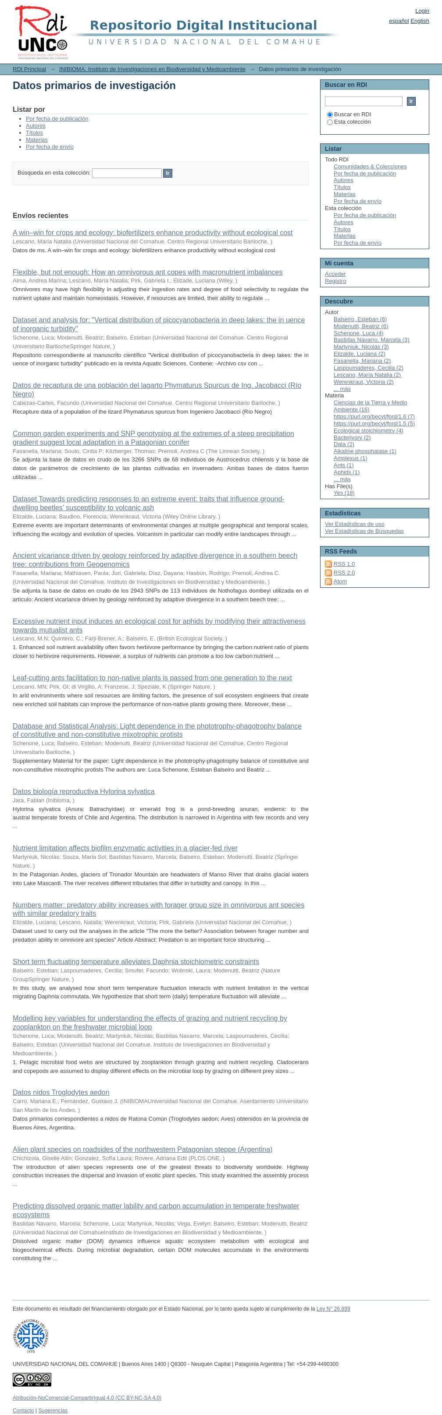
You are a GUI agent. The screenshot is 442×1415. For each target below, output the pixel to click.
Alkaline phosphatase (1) (365, 451)
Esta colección (349, 121)
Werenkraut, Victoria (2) (364, 382)
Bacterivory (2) (352, 437)
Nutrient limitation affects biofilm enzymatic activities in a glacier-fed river (125, 848)
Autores (36, 125)
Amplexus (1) (350, 458)
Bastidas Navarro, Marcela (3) (372, 339)
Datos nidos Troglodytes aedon (61, 1092)
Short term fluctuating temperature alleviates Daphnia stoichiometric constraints (136, 961)
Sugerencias (53, 1411)
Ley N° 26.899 (333, 1309)
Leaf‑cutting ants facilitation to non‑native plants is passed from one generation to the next (152, 678)
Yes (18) (344, 493)
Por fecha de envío (50, 146)
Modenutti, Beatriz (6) (361, 326)
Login (422, 10)
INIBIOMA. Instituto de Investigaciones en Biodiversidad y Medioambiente (152, 69)
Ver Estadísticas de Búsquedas (364, 531)
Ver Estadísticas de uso (355, 524)
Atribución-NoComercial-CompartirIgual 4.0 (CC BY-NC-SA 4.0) (87, 1398)
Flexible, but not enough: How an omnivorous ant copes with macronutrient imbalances (147, 272)
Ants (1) (344, 465)
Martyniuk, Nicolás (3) (361, 346)
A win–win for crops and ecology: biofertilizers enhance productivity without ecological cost (153, 232)
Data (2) (344, 444)
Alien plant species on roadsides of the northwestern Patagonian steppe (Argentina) (142, 1149)
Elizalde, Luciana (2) (359, 353)
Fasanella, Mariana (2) (362, 360)
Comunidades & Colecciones (370, 166)
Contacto (23, 1411)
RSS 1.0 (344, 564)
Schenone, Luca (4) (358, 333)
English (419, 21)
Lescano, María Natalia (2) (367, 375)
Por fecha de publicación (57, 118)
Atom (340, 581)
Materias (37, 139)
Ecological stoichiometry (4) (368, 430)
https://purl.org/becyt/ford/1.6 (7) (374, 416)
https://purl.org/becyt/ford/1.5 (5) (374, 423)
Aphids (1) (347, 472)
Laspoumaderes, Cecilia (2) (368, 367)
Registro (335, 281)
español (399, 21)
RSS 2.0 (344, 572)
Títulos (34, 132)
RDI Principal (29, 69)
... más (342, 389)
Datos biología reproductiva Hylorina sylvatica (84, 791)
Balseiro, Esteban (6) (360, 319)
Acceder (335, 274)
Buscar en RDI (349, 114)
